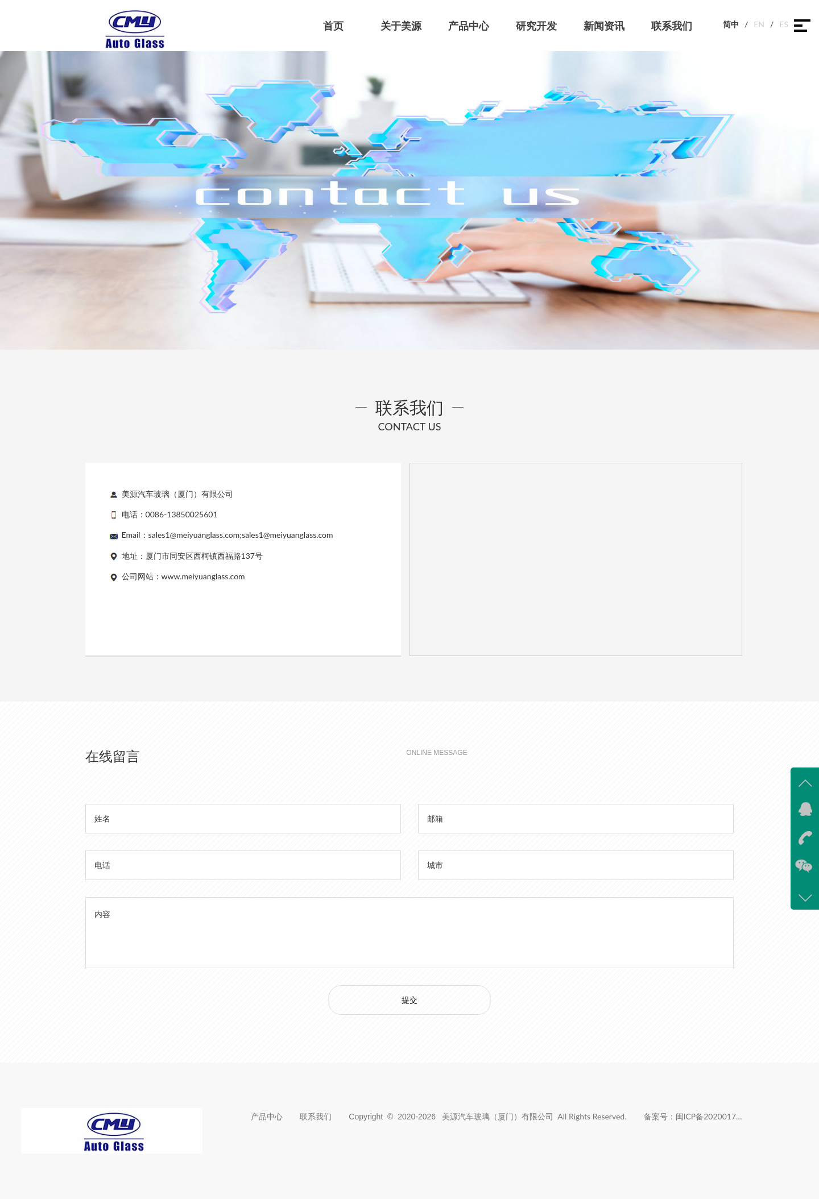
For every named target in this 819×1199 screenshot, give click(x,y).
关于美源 (400, 25)
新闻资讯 (604, 25)
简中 (731, 24)
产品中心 (468, 25)
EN (759, 24)
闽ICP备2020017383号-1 (710, 1116)
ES (783, 24)
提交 (409, 1000)
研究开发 (536, 25)
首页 (333, 25)
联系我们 (671, 25)
